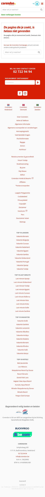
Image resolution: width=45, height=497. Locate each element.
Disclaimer (22, 207)
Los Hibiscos (22, 367)
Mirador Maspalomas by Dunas (22, 388)
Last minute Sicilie (22, 307)
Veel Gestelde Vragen (22, 135)
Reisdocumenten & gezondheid (22, 157)
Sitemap (22, 222)
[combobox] (22, 9)
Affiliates (22, 182)
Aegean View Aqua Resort (22, 381)
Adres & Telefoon (22, 120)
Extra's (22, 146)
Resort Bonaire (22, 374)
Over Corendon (22, 117)
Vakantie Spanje (22, 265)
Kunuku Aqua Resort (22, 385)
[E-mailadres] (20, 82)
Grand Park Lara (22, 377)
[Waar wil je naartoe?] (22, 9)
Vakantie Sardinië (22, 324)
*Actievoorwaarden (23, 186)
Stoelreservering (22, 164)
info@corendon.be (22, 456)
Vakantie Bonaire (22, 236)
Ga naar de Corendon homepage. (16, 45)
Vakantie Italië (23, 350)
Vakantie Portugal (22, 262)
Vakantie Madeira (22, 339)
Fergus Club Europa (23, 396)
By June (22, 167)
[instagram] (25, 93)
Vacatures (21, 211)
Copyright (22, 204)
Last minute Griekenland (22, 282)
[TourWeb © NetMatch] (22, 481)
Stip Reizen (22, 171)
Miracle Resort (22, 392)
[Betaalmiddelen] (22, 428)
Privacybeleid (22, 200)
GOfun (22, 175)
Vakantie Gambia (22, 254)
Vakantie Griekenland (22, 258)
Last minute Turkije (22, 286)
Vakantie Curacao (22, 243)
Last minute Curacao (22, 293)
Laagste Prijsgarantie (22, 193)
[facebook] (20, 93)
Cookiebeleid (22, 196)
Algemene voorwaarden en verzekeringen (22, 128)
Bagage (22, 142)
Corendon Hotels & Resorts (21, 178)
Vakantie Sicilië (22, 321)
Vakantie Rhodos (22, 346)
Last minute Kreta (22, 304)
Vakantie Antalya (23, 335)
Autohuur (22, 149)
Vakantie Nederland (22, 247)
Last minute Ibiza (22, 300)
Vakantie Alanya (22, 353)
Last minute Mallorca (22, 297)
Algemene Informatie (22, 124)
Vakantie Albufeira (22, 332)
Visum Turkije (22, 160)
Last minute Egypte (22, 289)
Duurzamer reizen (22, 218)
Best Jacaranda (22, 363)
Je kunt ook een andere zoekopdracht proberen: (21, 46)
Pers (22, 215)
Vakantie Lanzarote (22, 328)
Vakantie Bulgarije (22, 240)
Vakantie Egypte (22, 251)
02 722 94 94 (22, 72)
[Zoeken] (41, 9)
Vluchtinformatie (23, 138)
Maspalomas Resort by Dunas (22, 370)
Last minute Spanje (22, 278)
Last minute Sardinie (22, 311)
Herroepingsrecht (22, 131)
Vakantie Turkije (22, 269)
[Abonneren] (38, 82)
